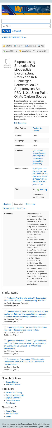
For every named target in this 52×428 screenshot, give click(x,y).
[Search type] (26, 26)
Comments (30, 204)
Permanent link (42, 51)
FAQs (8, 416)
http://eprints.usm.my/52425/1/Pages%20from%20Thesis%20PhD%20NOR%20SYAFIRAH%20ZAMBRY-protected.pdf (40, 176)
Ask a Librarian (12, 414)
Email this (32, 46)
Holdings (7, 204)
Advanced (16, 31)
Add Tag (42, 190)
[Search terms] (26, 21)
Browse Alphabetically (15, 395)
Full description (20, 123)
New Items (10, 403)
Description (18, 204)
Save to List (26, 51)
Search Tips (11, 411)
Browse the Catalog (14, 393)
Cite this (9, 46)
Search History (12, 382)
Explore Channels (13, 398)
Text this (20, 46)
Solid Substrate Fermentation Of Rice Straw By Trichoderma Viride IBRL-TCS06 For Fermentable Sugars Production (24, 361)
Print (42, 46)
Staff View (21, 208)
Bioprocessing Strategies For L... (14, 37)
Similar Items (8, 208)
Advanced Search (13, 384)
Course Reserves (13, 400)
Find (6, 31)
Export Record (11, 51)
